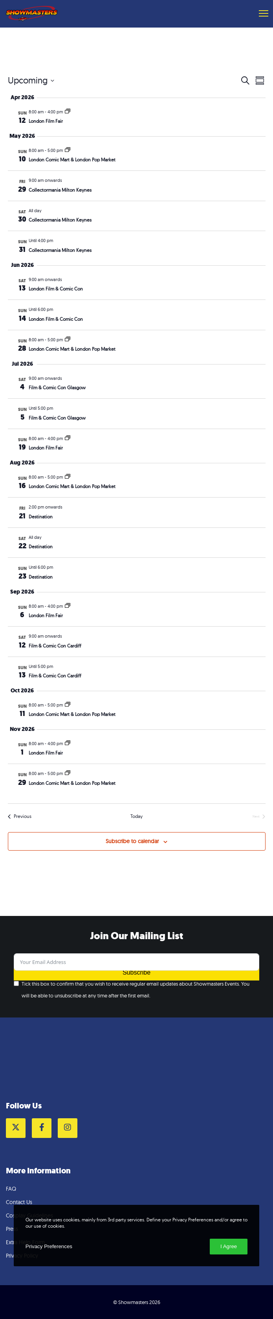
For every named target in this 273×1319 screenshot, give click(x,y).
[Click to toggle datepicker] (31, 80)
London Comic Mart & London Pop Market (72, 160)
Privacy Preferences (49, 1246)
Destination (41, 517)
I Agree (228, 1246)
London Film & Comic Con (56, 289)
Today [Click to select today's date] (136, 816)
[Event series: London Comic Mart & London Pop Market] (67, 150)
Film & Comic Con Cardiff (55, 646)
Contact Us (19, 1202)
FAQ (11, 1188)
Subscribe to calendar (132, 841)
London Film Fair (46, 121)
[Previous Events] (19, 816)
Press (12, 1228)
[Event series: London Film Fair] (67, 112)
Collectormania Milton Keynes (60, 190)
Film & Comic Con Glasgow (57, 387)
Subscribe (136, 972)
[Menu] (260, 14)
